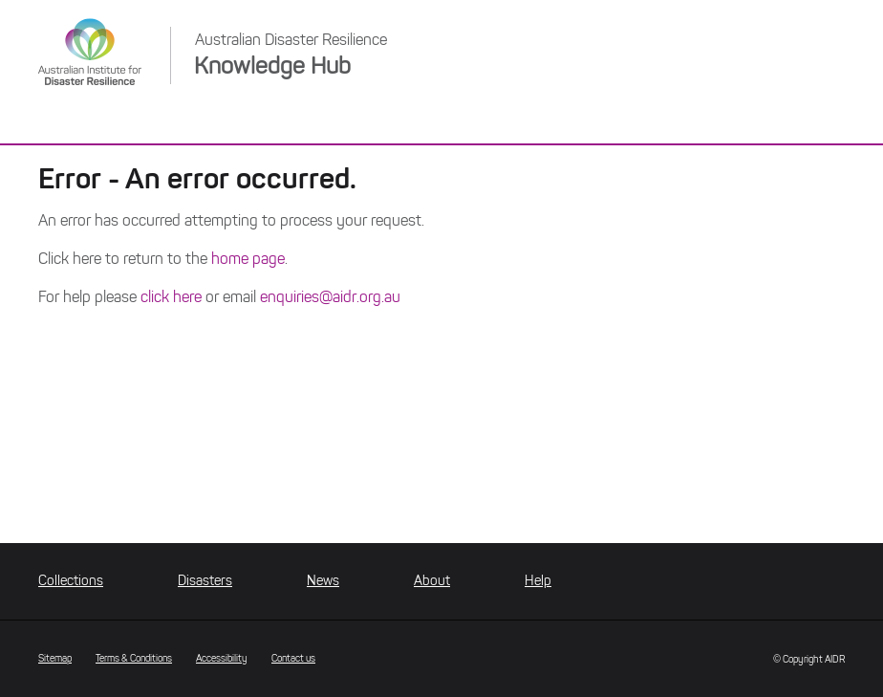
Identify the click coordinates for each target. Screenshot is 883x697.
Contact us (293, 658)
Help (538, 581)
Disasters (205, 581)
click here (171, 297)
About (432, 581)
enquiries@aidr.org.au (330, 297)
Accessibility (222, 658)
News (323, 581)
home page (248, 259)
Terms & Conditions (134, 658)
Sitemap (55, 658)
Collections (70, 581)
